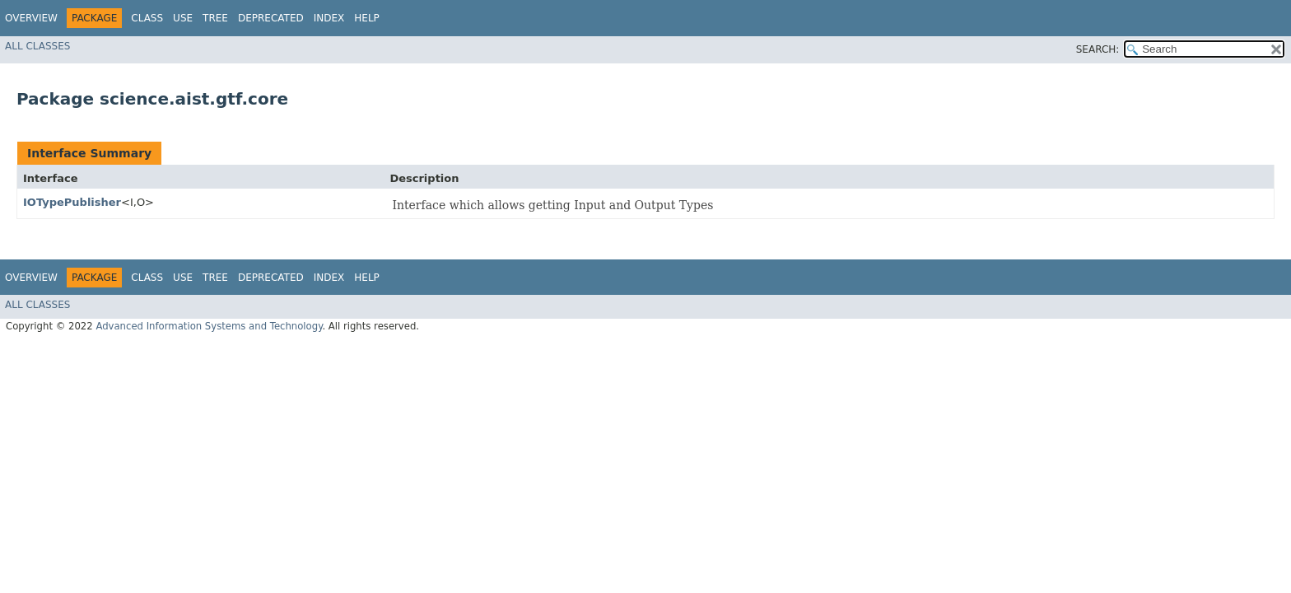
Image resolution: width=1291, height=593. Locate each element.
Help (367, 18)
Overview (31, 18)
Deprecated (271, 18)
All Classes (37, 46)
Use (183, 18)
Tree (215, 18)
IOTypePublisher (72, 202)
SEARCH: (1098, 49)
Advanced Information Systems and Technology (209, 326)
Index (329, 18)
